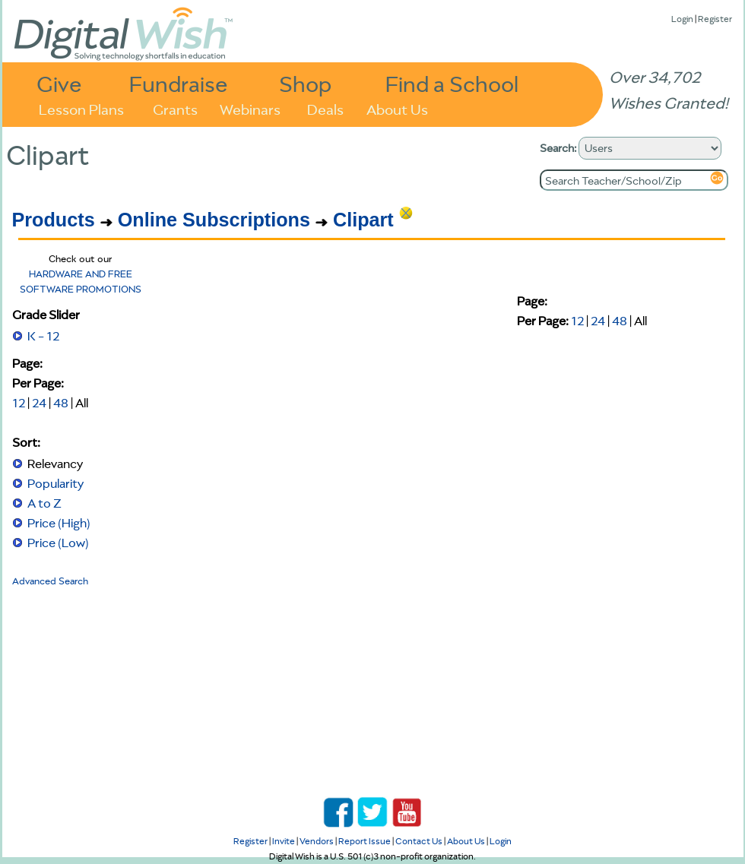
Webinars (250, 108)
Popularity (55, 483)
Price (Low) (58, 542)
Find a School (451, 83)
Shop (305, 83)
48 (60, 402)
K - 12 (43, 336)
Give (59, 83)
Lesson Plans (81, 108)
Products (53, 219)
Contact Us (418, 840)
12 (18, 402)
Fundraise (178, 83)
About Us (397, 108)
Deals (325, 108)
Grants (175, 108)
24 (39, 402)
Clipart (363, 219)
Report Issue (364, 840)
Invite (283, 840)
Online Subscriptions (214, 219)
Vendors (317, 840)
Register (715, 18)
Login (682, 18)
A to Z (44, 503)
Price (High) (58, 522)
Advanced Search (50, 580)
